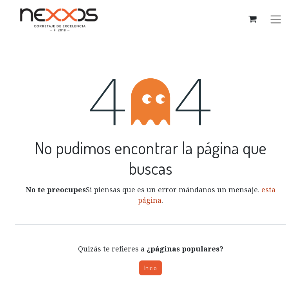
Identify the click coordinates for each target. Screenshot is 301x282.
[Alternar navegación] (276, 18)
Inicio (150, 268)
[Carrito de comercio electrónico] (252, 19)
